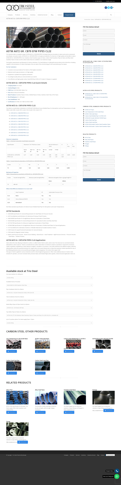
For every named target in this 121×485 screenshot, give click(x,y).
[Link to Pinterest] (113, 7)
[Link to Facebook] (106, 7)
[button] (116, 476)
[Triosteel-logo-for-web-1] (20, 8)
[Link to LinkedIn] (111, 7)
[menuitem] (10, 15)
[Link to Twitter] (108, 7)
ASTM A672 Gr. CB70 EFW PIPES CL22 (18, 18)
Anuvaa (24, 463)
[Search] (111, 15)
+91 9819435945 (98, 1)
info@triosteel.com (110, 1)
